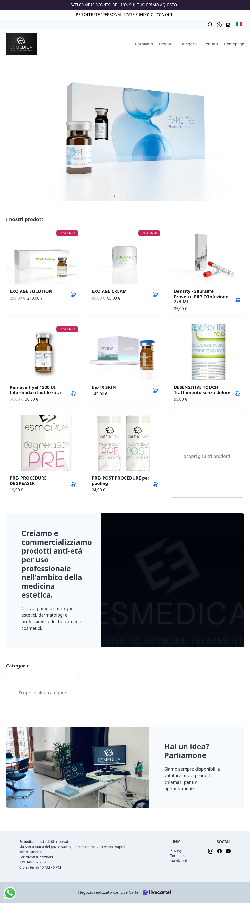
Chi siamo (144, 44)
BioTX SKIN (104, 387)
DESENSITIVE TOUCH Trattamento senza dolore (202, 390)
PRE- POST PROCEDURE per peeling (120, 480)
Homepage (234, 44)
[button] (113, 196)
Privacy (176, 850)
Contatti (210, 44)
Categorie (189, 44)
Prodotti (166, 44)
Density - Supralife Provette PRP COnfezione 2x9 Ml (201, 296)
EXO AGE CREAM (109, 291)
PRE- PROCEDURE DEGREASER (28, 480)
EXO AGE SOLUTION (31, 291)
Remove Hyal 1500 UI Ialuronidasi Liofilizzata (35, 390)
